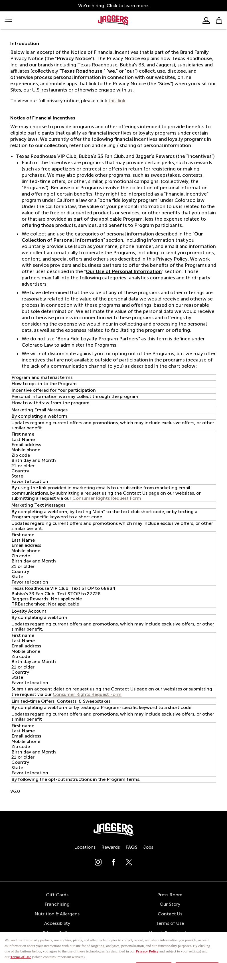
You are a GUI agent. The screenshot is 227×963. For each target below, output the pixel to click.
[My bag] (219, 20)
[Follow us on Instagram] (98, 864)
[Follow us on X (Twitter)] (128, 864)
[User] (206, 20)
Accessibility (57, 923)
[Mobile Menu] (8, 20)
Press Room (170, 894)
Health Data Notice (170, 933)
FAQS (131, 847)
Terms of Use (170, 923)
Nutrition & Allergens (57, 914)
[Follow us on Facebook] (113, 864)
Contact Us (170, 914)
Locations (85, 847)
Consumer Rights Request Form (106, 498)
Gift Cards (57, 894)
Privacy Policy (57, 933)
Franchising (57, 904)
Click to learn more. (128, 5)
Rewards (110, 847)
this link (116, 100)
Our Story (170, 904)
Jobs (148, 847)
